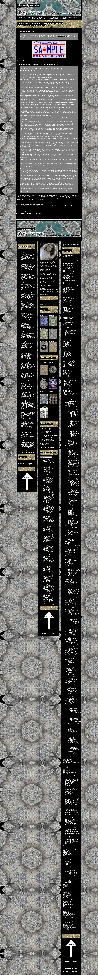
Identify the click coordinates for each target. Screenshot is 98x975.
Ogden (70, 683)
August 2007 (46, 538)
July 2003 (45, 591)
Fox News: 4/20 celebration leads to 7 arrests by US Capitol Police (27, 291)
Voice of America (70, 828)
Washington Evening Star (72, 833)
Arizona (67, 402)
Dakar (73, 741)
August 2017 (46, 463)
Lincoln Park (72, 478)
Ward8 (70, 514)
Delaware (67, 525)
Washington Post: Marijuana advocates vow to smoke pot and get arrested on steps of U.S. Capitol (27, 300)
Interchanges (75, 416)
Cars (64, 307)
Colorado (67, 439)
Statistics (66, 893)
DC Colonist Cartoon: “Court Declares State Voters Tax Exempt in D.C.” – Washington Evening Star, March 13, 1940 (28, 406)
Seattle (70, 697)
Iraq (69, 726)
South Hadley (72, 578)
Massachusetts (69, 574)
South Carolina (69, 654)
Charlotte (71, 632)
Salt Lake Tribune (70, 819)
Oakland (70, 425)
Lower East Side (76, 625)
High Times (68, 795)
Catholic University (74, 454)
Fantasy (65, 343)
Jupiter (70, 660)
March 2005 (46, 570)
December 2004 (47, 574)
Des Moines (71, 552)
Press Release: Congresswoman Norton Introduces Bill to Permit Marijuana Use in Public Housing (28, 253)
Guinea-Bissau (72, 723)
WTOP (66, 843)
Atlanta (70, 537)
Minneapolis (71, 582)
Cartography (66, 308)
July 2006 (45, 552)
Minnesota (68, 581)
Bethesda (71, 568)
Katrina (70, 920)
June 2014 (46, 477)
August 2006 (46, 551)
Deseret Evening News (71, 789)
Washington (68, 696)
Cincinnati (71, 638)
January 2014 (47, 478)
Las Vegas (71, 603)
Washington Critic (68, 914)
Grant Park (74, 545)
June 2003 (46, 593)
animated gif (67, 276)
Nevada (67, 602)
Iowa (66, 551)
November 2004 (47, 575)
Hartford (70, 446)
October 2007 (47, 536)
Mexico (70, 730)
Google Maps (67, 363)
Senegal (70, 740)
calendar (65, 303)
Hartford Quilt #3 (26, 321)
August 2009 (46, 511)
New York (67, 611)
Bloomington (72, 549)
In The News (67, 382)
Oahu (69, 539)
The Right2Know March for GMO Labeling (28, 402)
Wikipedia (66, 925)
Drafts (67, 320)
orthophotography (68, 849)
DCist (66, 787)
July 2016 (45, 470)
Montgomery (71, 399)
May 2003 (45, 594)
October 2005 (47, 562)
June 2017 (46, 466)
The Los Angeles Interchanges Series (46, 429)
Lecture (65, 390)
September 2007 (47, 537)
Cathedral (71, 453)
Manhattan (74, 619)
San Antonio (71, 679)
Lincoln (70, 601)
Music (65, 769)
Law (64, 389)
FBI (64, 346)
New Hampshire (69, 604)
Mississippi (68, 584)
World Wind (66, 928)
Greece (73, 717)
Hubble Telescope (68, 380)
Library (65, 392)
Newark (70, 608)
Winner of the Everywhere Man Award (48, 446)
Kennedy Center (73, 476)
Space (66, 659)
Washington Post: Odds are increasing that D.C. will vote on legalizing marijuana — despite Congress (28, 378)
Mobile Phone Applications (71, 762)
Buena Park (71, 410)
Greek (65, 369)
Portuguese (66, 853)
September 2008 (47, 524)
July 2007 (45, 539)
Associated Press (70, 781)
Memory (67, 868)
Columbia (71, 656)
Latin (64, 388)
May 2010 (45, 501)
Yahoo (65, 929)
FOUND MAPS (68, 17)
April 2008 (46, 529)
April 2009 (46, 516)
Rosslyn (70, 694)
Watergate (71, 520)
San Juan (71, 651)
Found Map (66, 350)
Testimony (66, 901)
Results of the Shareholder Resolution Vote (28, 382)
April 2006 (46, 556)
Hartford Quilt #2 (26, 322)
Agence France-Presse (71, 775)
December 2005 (47, 560)
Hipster (65, 375)
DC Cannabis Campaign (72, 260)
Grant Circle (71, 472)
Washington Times (29, 31)
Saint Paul (71, 583)
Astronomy (66, 288)
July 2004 (45, 579)
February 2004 (47, 584)
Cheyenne (71, 756)
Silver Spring (72, 573)
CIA (69, 692)
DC (66, 448)
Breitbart (67, 783)
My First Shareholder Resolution (27, 387)
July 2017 (45, 465)
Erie (69, 647)
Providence (71, 653)
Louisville (71, 557)
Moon (69, 663)
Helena (70, 599)
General (65, 354)
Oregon (67, 641)
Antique (65, 278)
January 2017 (47, 468)
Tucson (70, 404)
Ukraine (70, 752)
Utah (66, 682)
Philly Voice (68, 815)
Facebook (66, 342)
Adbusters (66, 270)
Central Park (77, 622)
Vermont (67, 687)
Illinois (67, 543)
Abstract (67, 861)
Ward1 (70, 506)
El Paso (70, 676)
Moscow (73, 739)
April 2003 (46, 595)
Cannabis (67, 267)
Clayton (70, 590)
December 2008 (47, 520)
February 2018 (47, 461)
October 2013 (47, 480)
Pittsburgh (71, 649)
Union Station (72, 505)
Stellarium (66, 894)
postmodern (66, 854)
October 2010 (47, 496)
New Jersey (68, 607)
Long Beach (74, 419)
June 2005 (46, 567)
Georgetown (71, 466)
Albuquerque (72, 610)
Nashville (71, 670)
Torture (65, 903)
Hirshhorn (74, 481)
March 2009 (46, 517)
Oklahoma (68, 639)
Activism (65, 265)
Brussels (70, 706)
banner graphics (68, 293)
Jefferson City (72, 591)
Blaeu (65, 299)
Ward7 (70, 513)
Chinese (65, 312)
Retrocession (69, 333)
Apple (65, 282)
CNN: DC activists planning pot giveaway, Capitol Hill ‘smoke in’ (28, 304)
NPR (66, 807)
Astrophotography (68, 289)
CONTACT (62, 18)
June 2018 (46, 459)
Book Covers (67, 300)
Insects (65, 383)
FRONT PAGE (22, 17)
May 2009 (45, 515)
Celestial (65, 310)
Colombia (74, 748)
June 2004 (46, 580)
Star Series (68, 882)
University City (72, 597)
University (66, 907)
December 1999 (47, 604)
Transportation (67, 904)
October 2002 (47, 601)
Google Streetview (68, 365)
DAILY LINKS (67, 325)
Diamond (70, 872)
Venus (70, 667)
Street (65, 896)
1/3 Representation (25, 205)
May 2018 (45, 460)
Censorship (66, 311)
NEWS (54, 17)
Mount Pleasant (72, 494)
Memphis (70, 669)
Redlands (71, 426)
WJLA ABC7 (68, 842)
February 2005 (47, 571)
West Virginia (69, 698)
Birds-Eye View (67, 298)
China (70, 707)
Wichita (70, 554)
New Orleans (72, 561)
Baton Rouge (72, 560)
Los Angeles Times (70, 799)
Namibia (70, 735)
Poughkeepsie (72, 629)
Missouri (67, 587)
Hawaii (67, 538)
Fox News (68, 792)
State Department (73, 502)
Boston (70, 575)
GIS (64, 356)
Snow (66, 922)
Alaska (67, 400)
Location (65, 394)
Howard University (73, 474)
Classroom (66, 315)
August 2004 (46, 578)
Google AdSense (68, 360)
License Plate (48, 205)
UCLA (73, 423)
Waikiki (73, 540)
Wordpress (66, 926)
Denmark (73, 711)
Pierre (70, 658)
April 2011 (46, 489)
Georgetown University (71, 468)
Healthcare (66, 372)
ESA (64, 341)
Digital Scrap (67, 339)
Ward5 (70, 511)
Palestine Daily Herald (71, 810)
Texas (66, 671)
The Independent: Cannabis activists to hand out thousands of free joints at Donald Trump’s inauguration (28, 337)
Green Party (66, 371)
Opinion (53, 205)
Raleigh (70, 633)
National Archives (68, 772)
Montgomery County (74, 570)
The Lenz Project (46, 442)
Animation (66, 277)
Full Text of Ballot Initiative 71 (26, 385)
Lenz (66, 864)
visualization (67, 913)
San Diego (71, 429)
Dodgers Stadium (73, 414)
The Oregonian (69, 824)
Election (65, 340)
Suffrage (67, 335)
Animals (65, 275)
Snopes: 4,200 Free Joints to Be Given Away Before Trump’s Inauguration (27, 332)
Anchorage (71, 401)
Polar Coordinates (73, 879)
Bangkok (70, 681)
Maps (66, 332)
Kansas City (71, 592)
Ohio (66, 637)
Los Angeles (71, 411)
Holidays (65, 378)
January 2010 (47, 506)
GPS (64, 366)
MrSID (65, 766)
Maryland (67, 564)
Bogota (77, 749)
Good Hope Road (73, 470)
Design (65, 337)
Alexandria (71, 690)
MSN (64, 767)
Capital (65, 306)
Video (64, 911)
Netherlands (74, 719)
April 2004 (46, 583)
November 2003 (47, 587)
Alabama (67, 396)
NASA (64, 771)
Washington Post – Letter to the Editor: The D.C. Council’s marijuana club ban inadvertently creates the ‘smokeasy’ (27, 360)
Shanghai (74, 708)
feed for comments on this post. (30, 213)
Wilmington (71, 527)
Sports (65, 890)
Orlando (70, 531)
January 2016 (47, 472)
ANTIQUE (45, 18)
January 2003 (47, 598)
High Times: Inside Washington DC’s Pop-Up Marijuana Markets (27, 257)
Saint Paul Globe (70, 818)
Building (65, 302)
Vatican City (71, 753)
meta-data (66, 761)
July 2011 (45, 486)
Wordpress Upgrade (69, 927)
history (65, 376)
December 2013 (47, 479)
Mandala (67, 866)
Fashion (65, 344)
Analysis (65, 274)
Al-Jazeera (68, 778)
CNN (66, 784)
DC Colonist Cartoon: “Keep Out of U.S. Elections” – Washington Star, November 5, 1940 (27, 425)
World (66, 703)
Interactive (66, 384)
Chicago (70, 544)
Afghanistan (71, 704)
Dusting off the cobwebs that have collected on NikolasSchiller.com (27, 370)
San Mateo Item (69, 821)
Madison (70, 701)
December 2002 (47, 599)
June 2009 (46, 514)
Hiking (65, 374)
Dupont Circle (72, 462)
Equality (42, 205)
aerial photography (68, 273)
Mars (69, 661)
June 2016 (46, 471)
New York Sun (69, 803)
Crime (65, 323)
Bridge (65, 301)
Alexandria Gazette (70, 779)
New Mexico (68, 609)
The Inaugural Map (47, 438)
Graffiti (65, 368)
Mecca (70, 729)
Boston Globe (69, 782)
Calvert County (72, 569)
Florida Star (68, 791)
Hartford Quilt (25, 323)
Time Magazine (69, 827)
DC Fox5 (67, 785)
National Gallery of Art (75, 487)
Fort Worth (71, 677)
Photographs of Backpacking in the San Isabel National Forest (28, 451)
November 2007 (47, 535)
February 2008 (47, 531)
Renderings (66, 859)
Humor (65, 381)
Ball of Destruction (47, 440)
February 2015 (47, 474)
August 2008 (46, 525)
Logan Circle (72, 479)
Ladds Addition (73, 644)
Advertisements (67, 271)
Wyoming (67, 755)
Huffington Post (69, 797)
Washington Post (70, 839)
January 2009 (47, 519)
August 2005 (46, 565)
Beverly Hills (72, 409)
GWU (69, 473)
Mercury (70, 662)
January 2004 (47, 585)
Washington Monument (74, 491)
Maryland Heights (73, 593)
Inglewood (74, 415)
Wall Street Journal (70, 829)
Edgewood (71, 464)
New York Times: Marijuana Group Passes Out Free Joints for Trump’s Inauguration (28, 314)
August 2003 (46, 590)
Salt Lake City (72, 686)
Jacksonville (71, 529)
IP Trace (65, 386)
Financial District (74, 432)
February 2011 (47, 491)
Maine (66, 562)
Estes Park (71, 442)
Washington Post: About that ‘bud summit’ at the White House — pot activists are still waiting (27, 354)
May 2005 (45, 568)
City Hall (70, 456)
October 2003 (47, 588)
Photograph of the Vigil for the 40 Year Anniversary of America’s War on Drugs (28, 431)
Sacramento (71, 428)
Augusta (70, 563)
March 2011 (46, 490)
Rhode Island (69, 652)
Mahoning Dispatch (70, 800)
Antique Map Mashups (48, 433)
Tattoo (65, 900)
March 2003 (46, 596)
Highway (65, 373)
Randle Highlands (73, 498)
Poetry (65, 852)
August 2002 (46, 603)
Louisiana (68, 559)
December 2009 (47, 507)
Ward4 (70, 510)
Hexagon (70, 875)
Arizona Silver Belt (70, 780)
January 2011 (47, 492)
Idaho (66, 541)
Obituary (65, 845)
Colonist (33, 205)
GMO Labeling (67, 358)
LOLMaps (66, 758)
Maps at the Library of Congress (49, 443)
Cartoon (65, 309)
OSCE (64, 850)
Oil (64, 846)
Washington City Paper (72, 831)
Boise (70, 542)
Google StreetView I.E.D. (49, 435)
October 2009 (47, 509)
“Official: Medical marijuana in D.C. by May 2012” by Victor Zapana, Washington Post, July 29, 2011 (27, 420)
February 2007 (47, 545)
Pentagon (71, 693)
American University (71, 451)
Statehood (68, 334)
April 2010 (46, 502)
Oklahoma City (72, 640)
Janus (66, 863)
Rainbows (68, 921)
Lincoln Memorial (74, 485)
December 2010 (47, 494)
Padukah (70, 558)
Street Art (66, 897)
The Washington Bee (71, 825)
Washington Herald (70, 836)
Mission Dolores (73, 436)
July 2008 (45, 526)
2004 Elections (67, 255)
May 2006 (45, 555)
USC (72, 424)
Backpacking (67, 292)
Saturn (70, 664)
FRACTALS (76, 17)
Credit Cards (67, 322)
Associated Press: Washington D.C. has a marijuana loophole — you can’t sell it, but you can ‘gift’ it (28, 266)
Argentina (74, 743)
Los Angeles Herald (71, 798)
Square (70, 881)
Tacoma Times (69, 822)
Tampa (70, 534)
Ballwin (70, 588)
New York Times (69, 804)
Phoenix (70, 403)
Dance (65, 327)
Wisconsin (68, 700)
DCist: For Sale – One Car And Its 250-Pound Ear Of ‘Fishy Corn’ (28, 284)
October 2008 (47, 522)
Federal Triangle (73, 465)
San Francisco (72, 430)
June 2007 (46, 540)
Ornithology (66, 848)
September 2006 (47, 550)
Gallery (65, 352)
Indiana (67, 548)
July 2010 (45, 499)
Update (65, 909)
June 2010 (46, 500)
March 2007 (46, 544)
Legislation (68, 331)
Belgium (73, 710)
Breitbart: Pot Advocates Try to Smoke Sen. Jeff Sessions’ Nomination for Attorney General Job (27, 327)
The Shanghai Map (47, 439)
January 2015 (47, 475)
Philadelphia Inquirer (71, 814)
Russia (70, 738)
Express (70, 840)
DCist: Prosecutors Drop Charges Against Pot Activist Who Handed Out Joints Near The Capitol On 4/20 (28, 276)
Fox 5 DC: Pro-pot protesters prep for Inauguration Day (27, 318)
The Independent (70, 823)
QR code (65, 855)
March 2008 (46, 530)
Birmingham (71, 397)
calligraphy (66, 305)
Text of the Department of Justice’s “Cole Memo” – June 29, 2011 (28, 411)
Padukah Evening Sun (71, 809)
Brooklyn (74, 615)
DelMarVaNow (69, 788)
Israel (70, 728)
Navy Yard (71, 495)
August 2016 (46, 469)
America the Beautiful (27, 444)
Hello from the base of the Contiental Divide (28, 448)
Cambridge (71, 577)
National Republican (71, 802)
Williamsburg (78, 617)
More (69, 876)
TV (64, 905)
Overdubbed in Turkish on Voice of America (28, 389)
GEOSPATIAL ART (32, 17)
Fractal (67, 862)
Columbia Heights (73, 458)
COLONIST (60, 17)
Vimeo (65, 912)
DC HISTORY (42, 17)
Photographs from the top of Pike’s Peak (27, 446)
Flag (64, 347)
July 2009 (45, 512)
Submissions (67, 899)
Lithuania (74, 718)
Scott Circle (71, 501)
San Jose (71, 438)
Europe (70, 709)
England (73, 714)
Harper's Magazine (70, 794)
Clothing (65, 316)
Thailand (67, 680)
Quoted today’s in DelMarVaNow (26, 374)
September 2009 (47, 510)
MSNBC (67, 801)
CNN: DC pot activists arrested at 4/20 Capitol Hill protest (28, 287)
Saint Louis (71, 595)
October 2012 (47, 484)
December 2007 (47, 534)
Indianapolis (71, 550)
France (73, 716)
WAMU (67, 830)
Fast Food (66, 345)
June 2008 (46, 527)
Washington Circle (73, 515)
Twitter (65, 906)
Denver (70, 441)
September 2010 (47, 497)
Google (65, 359)
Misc (66, 869)
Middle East (71, 731)
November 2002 (47, 600)
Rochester (71, 630)
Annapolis (71, 565)
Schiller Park (72, 547)
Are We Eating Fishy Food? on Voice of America (27, 392)
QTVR (64, 856)
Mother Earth (69, 870)
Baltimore (71, 567)
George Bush (67, 355)
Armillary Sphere (70, 280)
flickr (64, 349)
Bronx (73, 614)
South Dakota (69, 657)
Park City (71, 684)
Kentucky (67, 555)
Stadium (65, 891)
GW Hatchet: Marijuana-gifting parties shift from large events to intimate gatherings (28, 261)
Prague (70, 737)
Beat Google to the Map (70, 295)
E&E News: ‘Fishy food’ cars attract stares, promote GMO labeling (28, 395)
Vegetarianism (67, 910)
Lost (66, 865)
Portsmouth (71, 605)
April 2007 (46, 542)
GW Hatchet (68, 793)
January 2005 (47, 573)
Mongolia (71, 732)
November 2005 (47, 561)
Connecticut (68, 445)
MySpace (65, 770)
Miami (70, 530)
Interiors (65, 385)
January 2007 (47, 546)
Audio (65, 290)
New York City (72, 613)
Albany (70, 612)
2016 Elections (67, 263)
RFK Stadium (72, 500)
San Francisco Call (70, 820)
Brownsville (71, 673)
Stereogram (66, 895)
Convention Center (73, 460)
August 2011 (46, 485)
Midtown (77, 627)
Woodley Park (72, 522)
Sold (64, 886)
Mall (69, 480)
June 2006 (46, 554)
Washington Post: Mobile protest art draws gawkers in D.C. (28, 399)
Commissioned (67, 318)
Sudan (70, 751)
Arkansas (67, 405)
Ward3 (70, 509)
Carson (73, 412)
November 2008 (47, 521)
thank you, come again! (71, 969)
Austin (70, 672)
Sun (69, 666)
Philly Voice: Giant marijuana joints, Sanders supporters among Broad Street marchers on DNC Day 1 (28, 349)
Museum (65, 768)
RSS (64, 884)
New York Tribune (70, 805)
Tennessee (68, 668)
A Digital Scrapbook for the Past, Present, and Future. (60, 235)
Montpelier (71, 688)
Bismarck (71, 636)
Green (65, 370)
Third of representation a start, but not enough (40, 23)
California (68, 407)
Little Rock (71, 406)
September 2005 (47, 564)
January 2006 (47, 559)
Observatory (71, 496)
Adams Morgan (72, 449)
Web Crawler (67, 924)
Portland (70, 642)
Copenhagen (78, 712)
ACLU (64, 264)
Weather (65, 915)
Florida (67, 528)
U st (69, 504)
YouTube (65, 931)
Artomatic (66, 287)
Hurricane (68, 917)
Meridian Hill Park (73, 492)
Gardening (66, 353)
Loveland (71, 444)
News (64, 773)
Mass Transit (67, 759)
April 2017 (46, 467)
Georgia (67, 535)
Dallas (70, 674)
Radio (65, 858)
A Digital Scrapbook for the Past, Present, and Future (65, 13)
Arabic (65, 283)
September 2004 (47, 577)
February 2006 (47, 558)
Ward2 (70, 508)
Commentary (66, 317)
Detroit (70, 580)
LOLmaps (44, 436)
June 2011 (46, 487)
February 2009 (47, 518)
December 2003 (47, 586)
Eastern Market (72, 463)
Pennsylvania (69, 646)
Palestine (71, 736)
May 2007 (45, 541)
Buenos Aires (77, 745)
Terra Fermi (45, 432)
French (65, 351)
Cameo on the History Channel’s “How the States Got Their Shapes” (27, 438)
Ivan (69, 918)
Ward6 (70, 512)
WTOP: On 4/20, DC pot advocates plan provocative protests (28, 295)
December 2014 (47, 476)
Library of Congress (69, 393)
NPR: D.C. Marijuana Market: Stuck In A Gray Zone (27, 281)
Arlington (71, 691)
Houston (70, 678)
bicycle (65, 297)
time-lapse (66, 902)
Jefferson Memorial (74, 483)
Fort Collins (71, 443)
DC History (66, 328)
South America (72, 742)
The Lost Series (46, 431)
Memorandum (67, 760)
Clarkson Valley (72, 589)
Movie (65, 764)
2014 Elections (67, 257)
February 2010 (47, 505)
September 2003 (47, 589)
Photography (67, 851)
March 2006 (46, 557)
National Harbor (73, 572)
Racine (70, 702)
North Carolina (69, 631)
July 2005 (45, 566)
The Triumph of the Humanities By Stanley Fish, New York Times (28, 442)
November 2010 (47, 495)
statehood (58, 205)
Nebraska (67, 600)
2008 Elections (67, 256)
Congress (37, 205)
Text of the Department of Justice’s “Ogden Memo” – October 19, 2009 (28, 415)
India (69, 725)
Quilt (66, 871)
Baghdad (73, 727)
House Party (66, 379)
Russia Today (69, 817)
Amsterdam (78, 721)
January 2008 (47, 532)
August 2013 (46, 481)
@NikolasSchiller (71, 245)
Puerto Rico (68, 650)
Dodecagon (71, 873)
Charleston (71, 699)
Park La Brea (75, 421)
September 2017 (47, 462)
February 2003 (47, 597)
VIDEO (56, 18)
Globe (70, 874)
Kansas (67, 553)
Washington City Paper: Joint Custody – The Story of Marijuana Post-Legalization (28, 271)
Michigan (67, 579)
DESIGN (51, 18)
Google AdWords (68, 361)
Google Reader (67, 364)
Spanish (65, 887)
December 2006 (47, 547)
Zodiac (65, 932)
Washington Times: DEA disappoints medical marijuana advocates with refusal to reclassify (28, 343)
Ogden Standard (70, 808)
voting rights (64, 205)
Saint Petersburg (73, 532)
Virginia (67, 689)
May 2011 (45, 488)
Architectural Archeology (70, 285)
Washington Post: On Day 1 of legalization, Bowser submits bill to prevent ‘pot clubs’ (28, 366)
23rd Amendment (70, 330)
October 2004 (47, 576)
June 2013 (46, 482)
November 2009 (47, 508)
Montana (67, 598)
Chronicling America (69, 313)
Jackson (70, 585)
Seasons (65, 885)
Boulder (70, 440)
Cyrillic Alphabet (68, 324)
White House (72, 521)
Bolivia (73, 747)
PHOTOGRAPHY (37, 18)
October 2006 (47, 549)
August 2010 (46, 498)
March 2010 (46, 504)
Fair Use (22, 457)
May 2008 (45, 528)
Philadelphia (71, 648)
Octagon (70, 878)
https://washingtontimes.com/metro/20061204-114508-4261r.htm (37, 64)
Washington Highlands (71, 518)
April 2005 (46, 569)
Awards (65, 291)
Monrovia (71, 733)
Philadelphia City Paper (72, 812)
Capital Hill (71, 452)
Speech (65, 889)
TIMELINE (49, 17)
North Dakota (69, 634)
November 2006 (47, 548)
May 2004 (45, 581)
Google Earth (67, 362)
